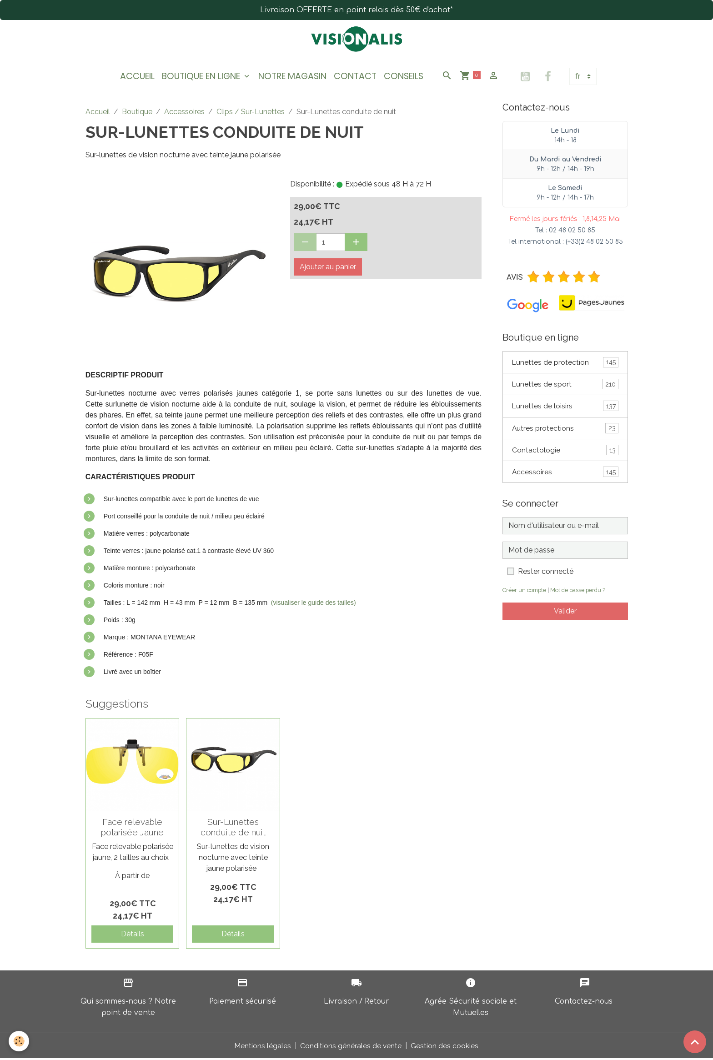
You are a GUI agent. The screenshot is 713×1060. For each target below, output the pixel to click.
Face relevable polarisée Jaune (132, 829)
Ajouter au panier (328, 268)
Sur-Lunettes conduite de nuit (233, 829)
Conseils (403, 77)
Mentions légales (262, 1047)
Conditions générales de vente (351, 1047)
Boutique (137, 113)
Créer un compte (525, 593)
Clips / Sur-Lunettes (250, 113)
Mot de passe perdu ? (580, 593)
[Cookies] (19, 1041)
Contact (355, 77)
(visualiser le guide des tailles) (313, 604)
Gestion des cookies (445, 1047)
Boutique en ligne (202, 77)
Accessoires (184, 113)
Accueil (137, 77)
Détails (132, 935)
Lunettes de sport (565, 386)
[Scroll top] (694, 1041)
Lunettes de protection (565, 364)
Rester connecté (545, 575)
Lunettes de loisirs (565, 408)
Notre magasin (292, 77)
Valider (565, 614)
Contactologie (565, 453)
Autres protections (565, 431)
